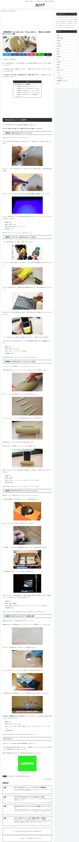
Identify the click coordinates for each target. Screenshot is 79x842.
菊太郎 (12, 59)
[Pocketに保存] (31, 54)
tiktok (58, 64)
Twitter (58, 67)
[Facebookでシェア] (15, 54)
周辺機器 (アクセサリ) (62, 80)
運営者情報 (48, 838)
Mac (58, 59)
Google (58, 43)
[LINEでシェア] (40, 54)
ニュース (59, 75)
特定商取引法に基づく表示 (57, 838)
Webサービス (60, 70)
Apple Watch (60, 37)
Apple (58, 35)
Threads (59, 62)
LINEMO (59, 56)
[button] (48, 54)
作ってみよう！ (19, 96)
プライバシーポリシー (68, 838)
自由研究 (27, 762)
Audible (58, 40)
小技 (58, 83)
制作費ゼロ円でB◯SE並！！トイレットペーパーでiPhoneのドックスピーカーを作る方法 (23, 486)
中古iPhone (59, 78)
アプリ (58, 72)
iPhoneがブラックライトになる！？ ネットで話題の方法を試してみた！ (20, 232)
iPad (58, 48)
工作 (23, 762)
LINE (58, 54)
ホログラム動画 (12, 693)
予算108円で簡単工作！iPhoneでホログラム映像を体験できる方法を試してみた (21, 734)
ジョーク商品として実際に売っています (21, 337)
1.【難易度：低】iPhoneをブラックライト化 (26, 86)
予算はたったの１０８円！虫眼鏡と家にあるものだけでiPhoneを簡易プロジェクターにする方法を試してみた (26, 611)
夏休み (19, 762)
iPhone (4, 762)
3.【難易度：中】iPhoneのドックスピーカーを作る (27, 90)
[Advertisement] (27, 21)
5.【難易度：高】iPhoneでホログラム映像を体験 (27, 94)
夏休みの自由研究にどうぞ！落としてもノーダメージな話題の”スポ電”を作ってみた (22, 357)
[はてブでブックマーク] (23, 54)
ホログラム (14, 762)
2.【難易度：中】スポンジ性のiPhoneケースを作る (27, 88)
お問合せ (75, 838)
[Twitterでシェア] (7, 54)
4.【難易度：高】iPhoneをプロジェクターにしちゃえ (28, 92)
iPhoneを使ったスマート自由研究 (22, 84)
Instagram (59, 46)
